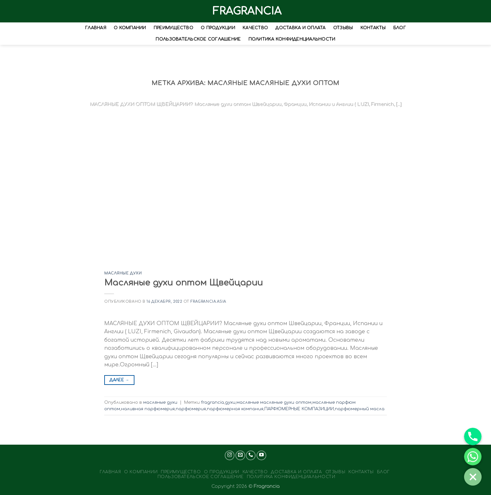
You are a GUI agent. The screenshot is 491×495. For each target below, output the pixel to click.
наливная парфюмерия (148, 409)
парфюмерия (191, 409)
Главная (95, 28)
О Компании (130, 28)
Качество (255, 28)
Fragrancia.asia (208, 301)
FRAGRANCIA (245, 11)
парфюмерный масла (359, 409)
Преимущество (173, 28)
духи (230, 402)
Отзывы (343, 28)
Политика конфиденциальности (291, 39)
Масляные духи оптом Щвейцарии (183, 282)
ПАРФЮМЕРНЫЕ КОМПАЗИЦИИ (299, 409)
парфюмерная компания (235, 409)
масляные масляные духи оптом (273, 402)
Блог (399, 28)
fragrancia (212, 402)
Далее (119, 380)
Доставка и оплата (300, 28)
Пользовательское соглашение (198, 39)
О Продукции (218, 28)
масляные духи (123, 273)
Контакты (373, 28)
